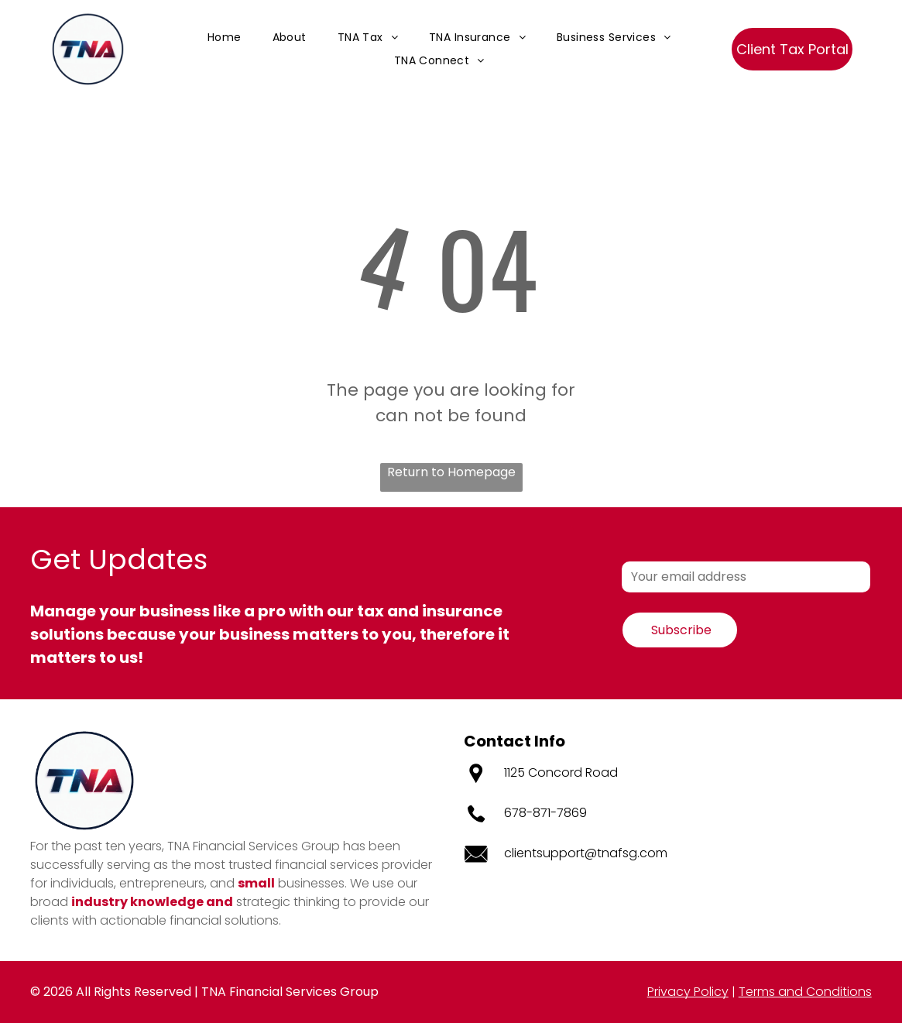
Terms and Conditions (805, 992)
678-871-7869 (545, 813)
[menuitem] (224, 38)
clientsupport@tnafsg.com (585, 853)
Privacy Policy (688, 992)
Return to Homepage (451, 472)
